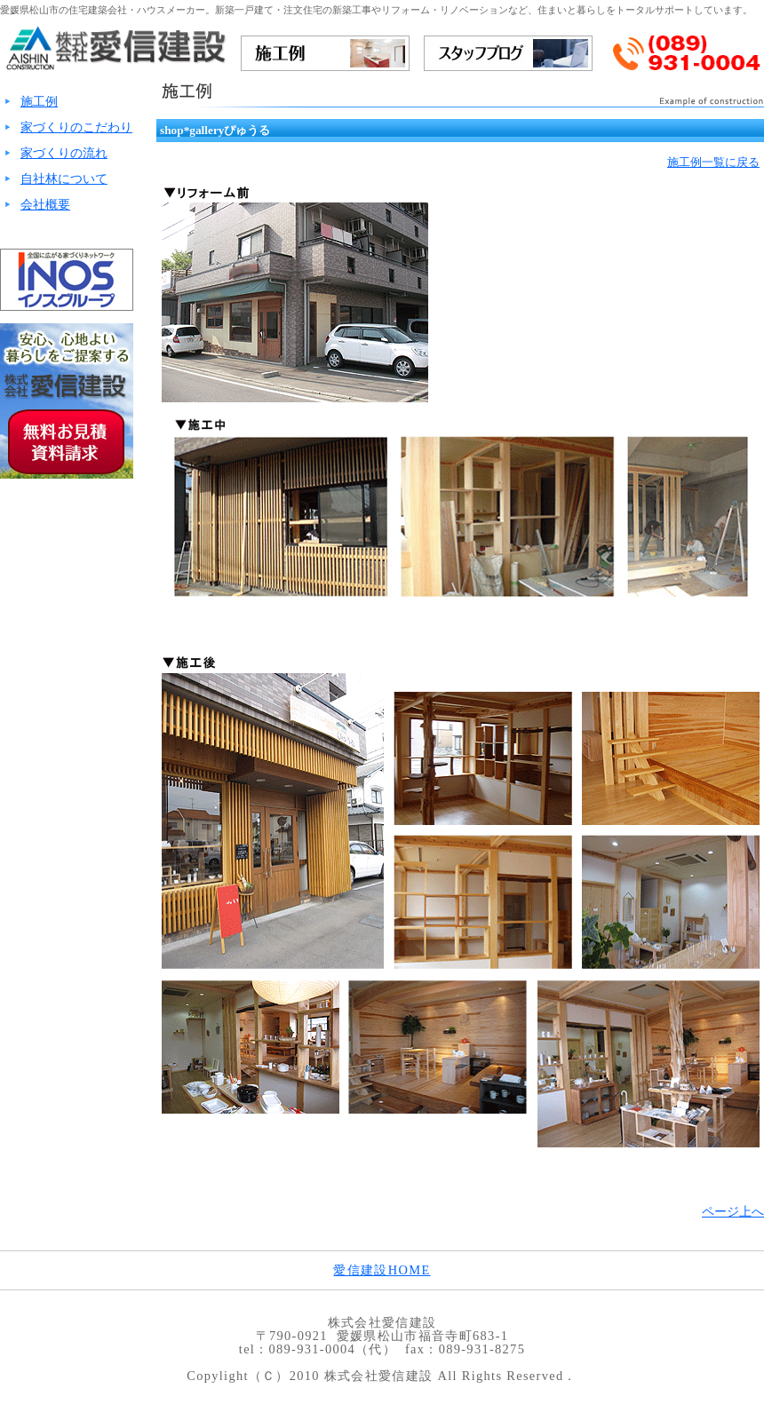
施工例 (39, 101)
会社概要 (45, 204)
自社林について (63, 178)
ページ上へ (733, 1211)
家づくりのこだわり (76, 127)
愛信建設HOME (381, 1270)
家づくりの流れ (63, 153)
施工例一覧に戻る (713, 162)
